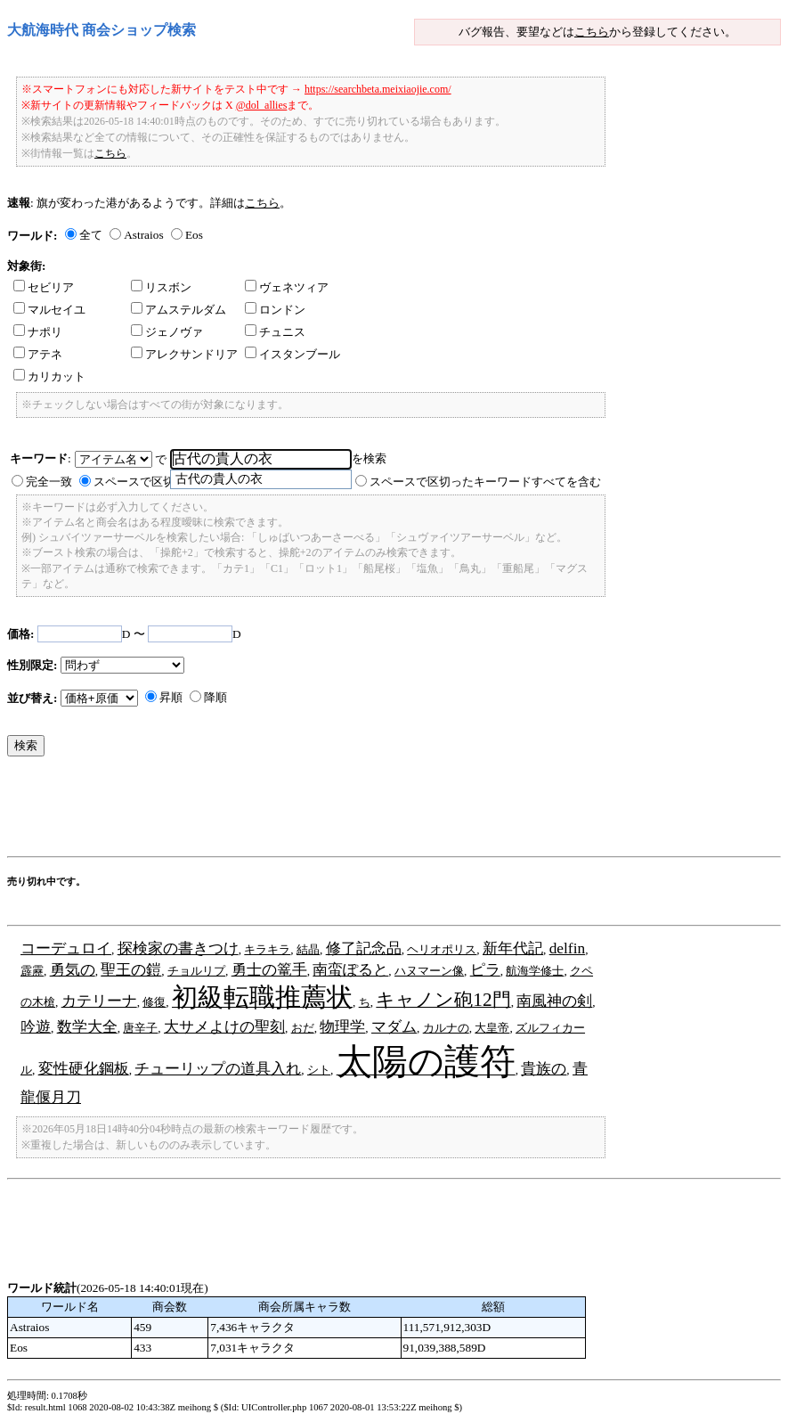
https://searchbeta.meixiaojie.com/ (378, 89)
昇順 (171, 697)
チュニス (275, 332)
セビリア (43, 287)
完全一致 (49, 481)
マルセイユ (49, 309)
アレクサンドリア (184, 354)
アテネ (37, 354)
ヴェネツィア (287, 287)
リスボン (161, 287)
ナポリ (37, 332)
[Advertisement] (331, 811)
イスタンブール (292, 354)
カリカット (49, 376)
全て (90, 234)
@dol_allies (262, 105)
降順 (215, 697)
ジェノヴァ (167, 332)
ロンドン (275, 309)
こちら (591, 31)
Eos (194, 234)
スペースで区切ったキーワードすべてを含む (485, 481)
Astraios (143, 234)
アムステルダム (178, 309)
